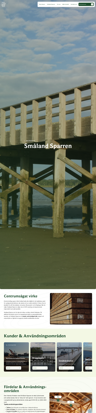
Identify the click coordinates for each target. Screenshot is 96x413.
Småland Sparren (51, 4)
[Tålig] (58, 400)
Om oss (58, 4)
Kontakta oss (74, 4)
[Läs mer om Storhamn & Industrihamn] (13, 368)
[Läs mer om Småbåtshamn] (66, 368)
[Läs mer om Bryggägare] (40, 368)
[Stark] (71, 405)
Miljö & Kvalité (65, 4)
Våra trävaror (42, 4)
